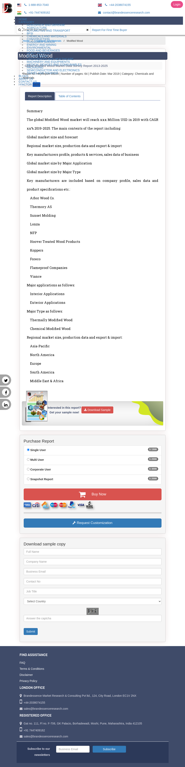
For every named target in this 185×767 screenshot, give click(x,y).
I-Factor (29, 84)
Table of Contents (69, 96)
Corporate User (40, 469)
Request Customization (92, 523)
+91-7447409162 (36, 12)
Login (176, 4)
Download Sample (97, 410)
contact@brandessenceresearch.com (123, 12)
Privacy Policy (28, 681)
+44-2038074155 (117, 4)
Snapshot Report (41, 479)
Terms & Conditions (32, 668)
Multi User (37, 459)
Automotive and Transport (48, 30)
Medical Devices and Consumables (54, 64)
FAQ (22, 662)
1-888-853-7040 (36, 4)
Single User (38, 450)
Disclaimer (26, 674)
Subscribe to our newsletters (38, 751)
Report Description (40, 96)
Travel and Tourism (42, 73)
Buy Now (92, 494)
